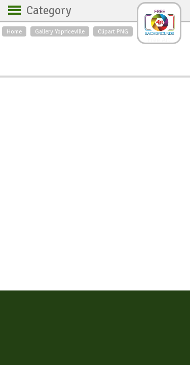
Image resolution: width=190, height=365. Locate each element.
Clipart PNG (113, 31)
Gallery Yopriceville (60, 31)
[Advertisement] (95, 53)
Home (14, 31)
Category (43, 11)
